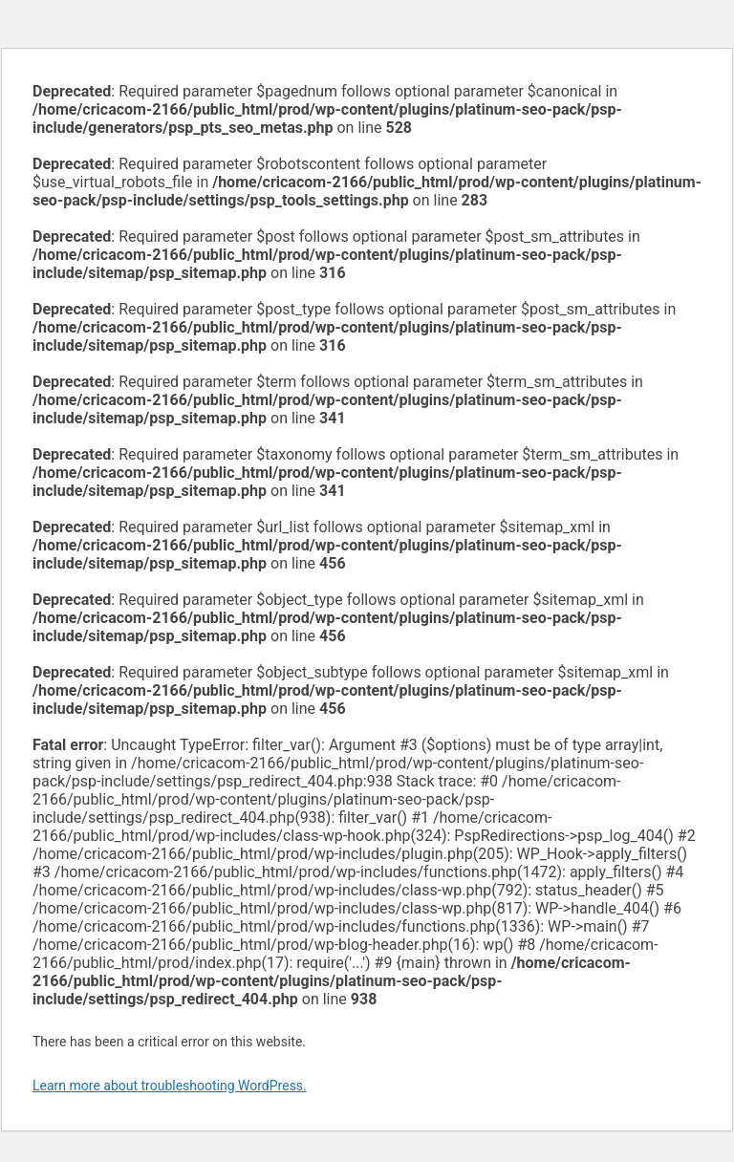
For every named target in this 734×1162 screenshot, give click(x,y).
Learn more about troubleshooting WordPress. (169, 1085)
